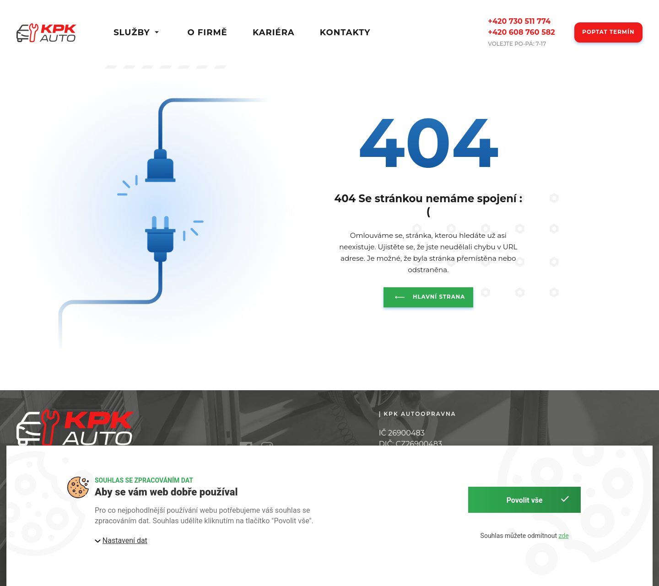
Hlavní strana (428, 297)
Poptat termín (608, 32)
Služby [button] (137, 33)
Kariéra (274, 33)
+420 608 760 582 (521, 32)
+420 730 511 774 (519, 21)
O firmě (207, 33)
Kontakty (345, 33)
